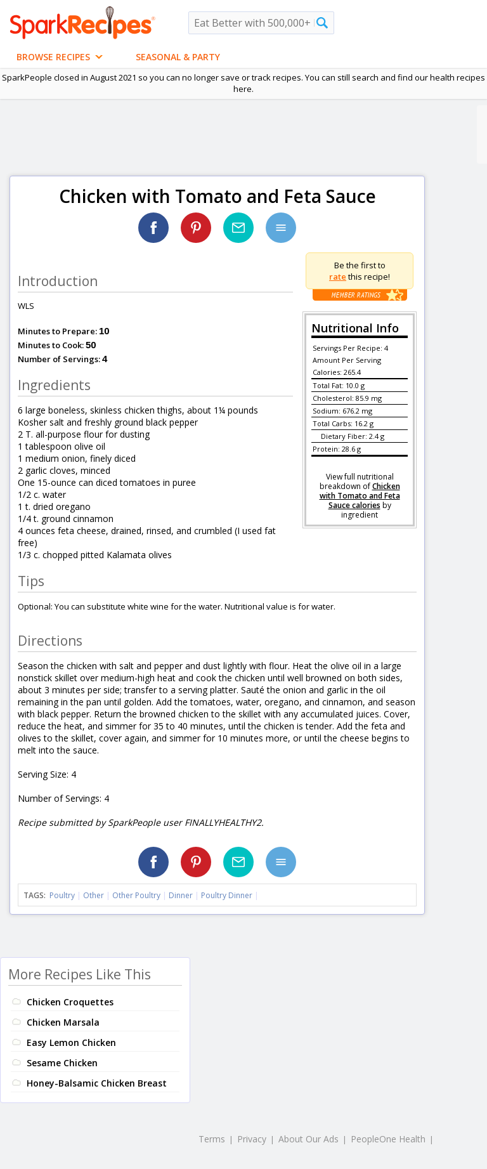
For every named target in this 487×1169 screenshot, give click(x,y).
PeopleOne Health (388, 1139)
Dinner (181, 895)
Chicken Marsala (63, 1022)
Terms (211, 1139)
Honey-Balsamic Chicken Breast (97, 1083)
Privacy (251, 1139)
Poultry (62, 895)
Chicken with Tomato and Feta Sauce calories (360, 496)
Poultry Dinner (226, 895)
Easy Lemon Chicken (71, 1042)
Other (93, 895)
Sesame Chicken (62, 1063)
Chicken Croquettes (70, 1002)
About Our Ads (308, 1139)
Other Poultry (136, 895)
